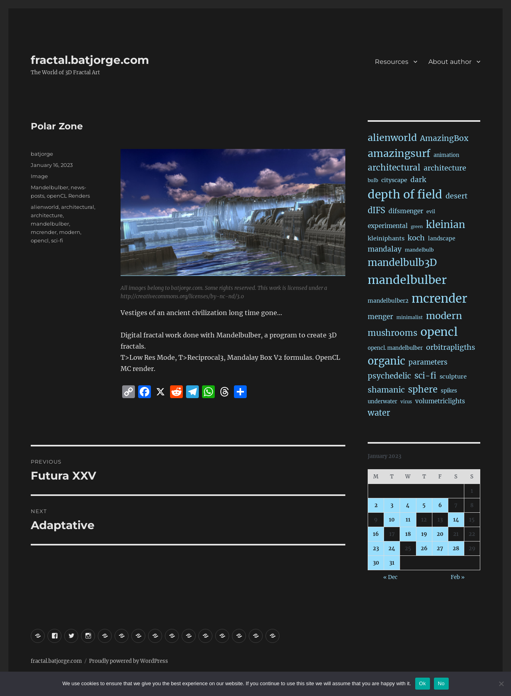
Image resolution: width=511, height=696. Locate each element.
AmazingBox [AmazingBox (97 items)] (444, 138)
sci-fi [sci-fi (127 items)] (425, 376)
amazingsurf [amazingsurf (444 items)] (399, 153)
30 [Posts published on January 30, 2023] (376, 562)
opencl (40, 240)
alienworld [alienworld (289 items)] (392, 137)
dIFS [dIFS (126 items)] (376, 210)
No (441, 683)
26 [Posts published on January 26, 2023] (424, 548)
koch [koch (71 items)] (416, 237)
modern (69, 232)
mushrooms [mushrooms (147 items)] (392, 333)
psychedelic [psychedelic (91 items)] (389, 376)
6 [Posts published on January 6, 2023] (440, 505)
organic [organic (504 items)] (386, 361)
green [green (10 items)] (417, 226)
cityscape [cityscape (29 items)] (394, 180)
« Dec (390, 577)
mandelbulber (50, 223)
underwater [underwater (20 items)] (382, 401)
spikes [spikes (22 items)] (449, 390)
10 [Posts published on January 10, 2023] (392, 519)
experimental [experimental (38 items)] (388, 226)
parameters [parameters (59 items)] (428, 362)
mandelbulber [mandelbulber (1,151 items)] (407, 280)
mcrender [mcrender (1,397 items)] (439, 298)
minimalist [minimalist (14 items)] (409, 317)
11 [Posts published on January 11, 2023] (408, 519)
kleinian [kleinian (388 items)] (445, 224)
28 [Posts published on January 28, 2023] (456, 548)
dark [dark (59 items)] (418, 179)
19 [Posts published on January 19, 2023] (424, 534)
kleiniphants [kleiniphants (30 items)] (386, 238)
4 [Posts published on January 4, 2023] (408, 505)
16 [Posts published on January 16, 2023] (376, 534)
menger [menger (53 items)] (380, 316)
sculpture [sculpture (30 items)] (453, 376)
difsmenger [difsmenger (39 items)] (405, 211)
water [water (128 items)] (379, 413)
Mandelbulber (49, 187)
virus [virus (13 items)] (406, 402)
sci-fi (57, 240)
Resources (391, 61)
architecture (47, 215)
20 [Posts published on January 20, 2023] (440, 534)
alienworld (45, 207)
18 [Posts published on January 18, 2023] (408, 534)
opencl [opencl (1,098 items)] (439, 332)
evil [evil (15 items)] (430, 211)
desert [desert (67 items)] (456, 196)
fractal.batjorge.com (90, 60)
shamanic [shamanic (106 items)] (386, 390)
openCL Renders (68, 195)
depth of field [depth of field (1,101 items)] (405, 194)
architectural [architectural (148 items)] (394, 168)
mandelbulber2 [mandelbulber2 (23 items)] (388, 300)
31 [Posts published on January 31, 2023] (391, 562)
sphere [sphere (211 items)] (423, 389)
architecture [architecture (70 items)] (445, 168)
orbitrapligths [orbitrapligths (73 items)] (450, 347)
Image (39, 176)
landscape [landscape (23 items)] (441, 238)
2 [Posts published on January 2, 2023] (376, 505)
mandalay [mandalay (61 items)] (385, 249)
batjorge (42, 154)
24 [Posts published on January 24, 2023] (391, 548)
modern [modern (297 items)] (444, 315)
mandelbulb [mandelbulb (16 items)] (419, 250)
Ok (422, 683)
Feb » (458, 577)
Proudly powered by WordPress (128, 661)
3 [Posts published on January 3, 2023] (391, 505)
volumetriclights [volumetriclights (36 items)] (440, 401)
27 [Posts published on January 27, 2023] (440, 548)
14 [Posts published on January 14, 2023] (456, 519)
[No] (501, 684)
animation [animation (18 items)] (446, 155)
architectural (77, 207)
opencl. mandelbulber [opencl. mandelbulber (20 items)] (395, 348)
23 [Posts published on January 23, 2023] (376, 548)
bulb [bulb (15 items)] (373, 180)
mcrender (44, 232)
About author (449, 61)
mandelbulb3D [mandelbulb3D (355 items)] (402, 262)
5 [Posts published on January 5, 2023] (424, 505)
